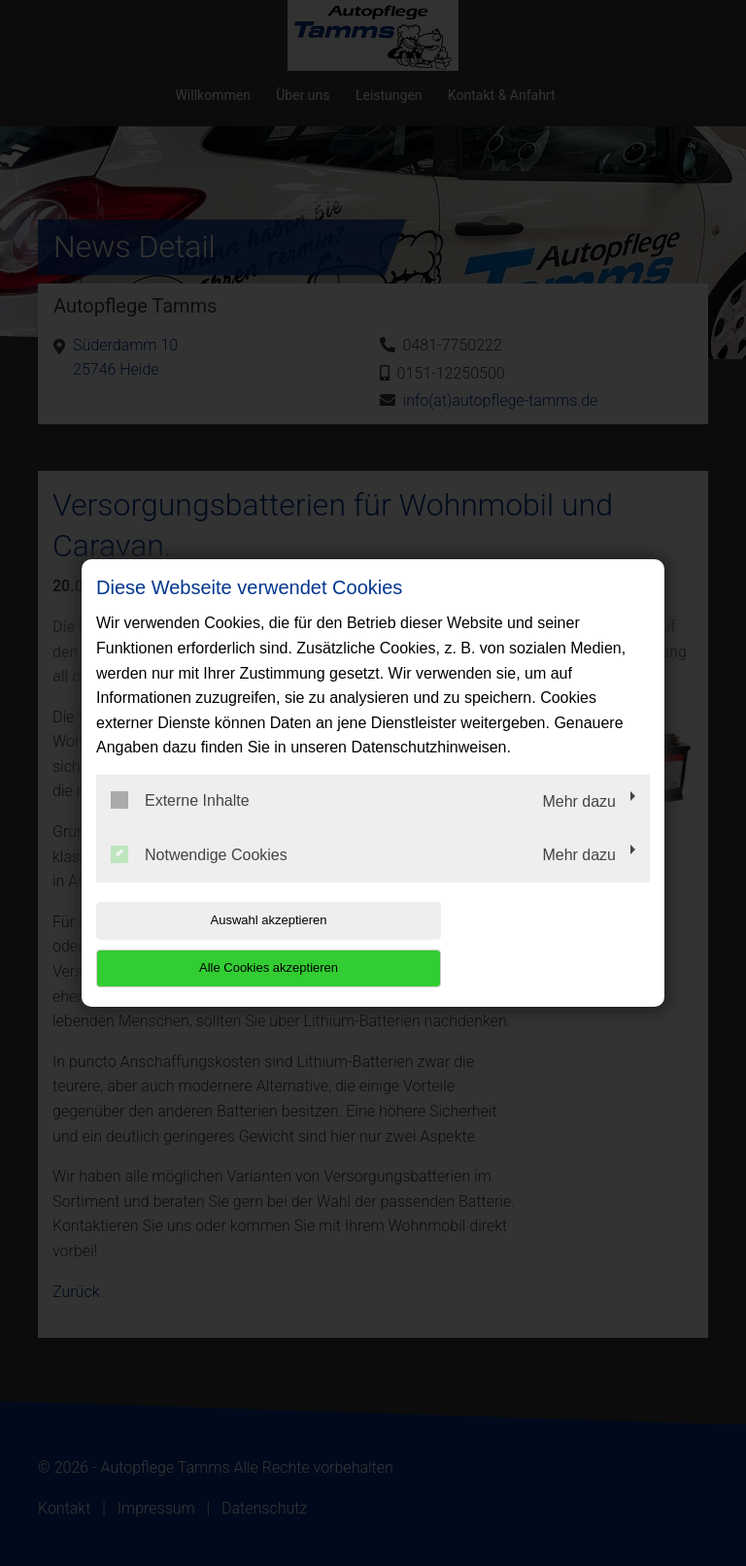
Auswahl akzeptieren (220, 943)
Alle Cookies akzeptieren (525, 943)
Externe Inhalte (180, 824)
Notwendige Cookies (199, 877)
